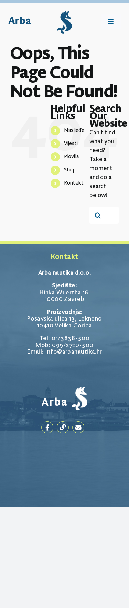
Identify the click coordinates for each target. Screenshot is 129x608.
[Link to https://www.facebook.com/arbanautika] (47, 427)
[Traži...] (98, 215)
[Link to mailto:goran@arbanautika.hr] (78, 427)
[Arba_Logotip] (19, 20)
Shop (70, 170)
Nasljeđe (74, 130)
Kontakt (74, 183)
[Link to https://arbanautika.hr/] (63, 427)
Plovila (71, 156)
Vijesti (71, 143)
